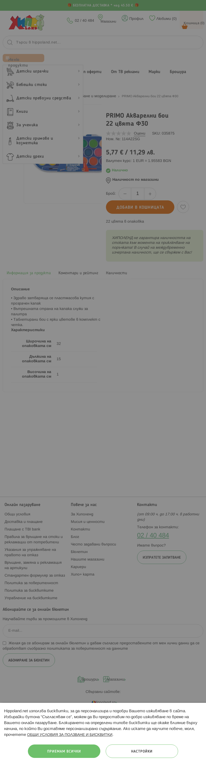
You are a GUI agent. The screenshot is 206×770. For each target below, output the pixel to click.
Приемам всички (64, 751)
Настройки (142, 751)
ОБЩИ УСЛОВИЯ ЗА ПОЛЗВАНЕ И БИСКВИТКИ (69, 735)
